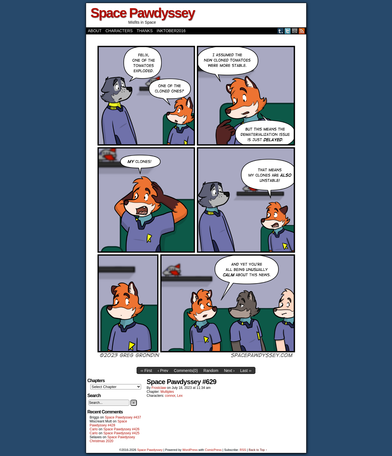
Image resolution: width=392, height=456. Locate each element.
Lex (180, 396)
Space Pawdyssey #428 (108, 423)
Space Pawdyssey (143, 12)
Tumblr (280, 30)
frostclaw (159, 388)
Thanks (145, 30)
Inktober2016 (171, 30)
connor (170, 396)
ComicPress (213, 449)
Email (294, 30)
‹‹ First (146, 370)
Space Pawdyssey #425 (121, 433)
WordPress (190, 449)
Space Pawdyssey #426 (121, 429)
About (95, 30)
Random (210, 370)
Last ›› (245, 370)
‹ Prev (163, 370)
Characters (119, 30)
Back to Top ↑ (258, 449)
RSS (301, 30)
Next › (229, 370)
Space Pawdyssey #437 (123, 417)
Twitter (287, 30)
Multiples (167, 392)
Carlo (94, 429)
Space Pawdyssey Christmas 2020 (112, 439)
